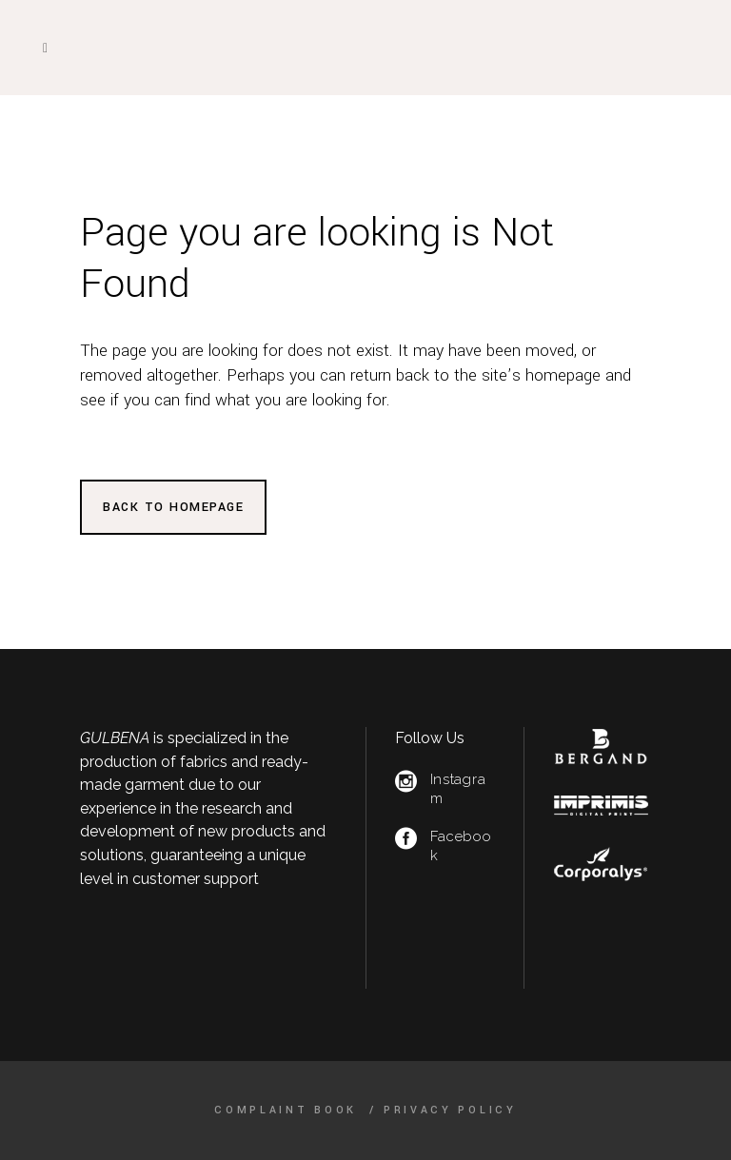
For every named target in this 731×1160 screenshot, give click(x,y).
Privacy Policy (450, 1110)
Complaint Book (289, 1110)
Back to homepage (173, 507)
